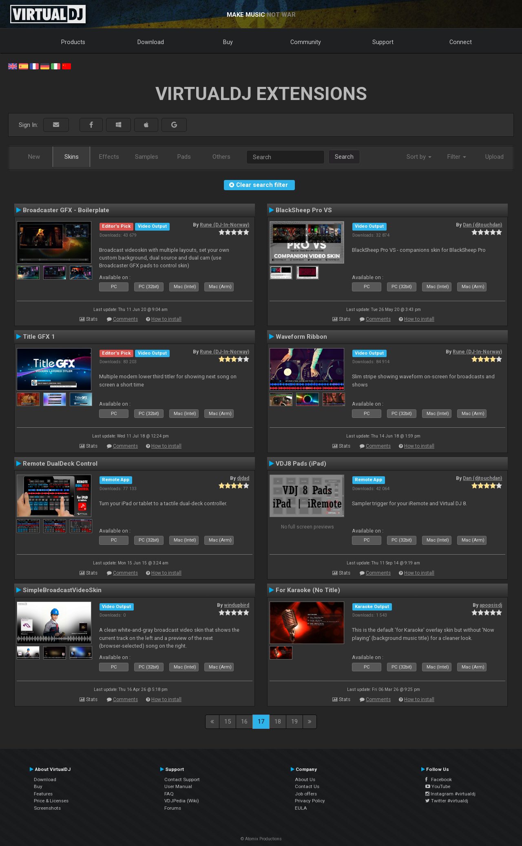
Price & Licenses (51, 801)
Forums (172, 808)
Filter (456, 156)
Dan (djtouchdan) (482, 225)
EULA (301, 808)
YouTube (437, 786)
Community (305, 42)
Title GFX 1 (39, 336)
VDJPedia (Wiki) (181, 801)
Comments (125, 319)
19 (294, 721)
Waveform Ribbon (301, 336)
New (34, 156)
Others (221, 156)
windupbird (236, 605)
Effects (109, 156)
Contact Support (182, 779)
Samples (146, 156)
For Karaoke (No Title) (308, 590)
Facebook (438, 779)
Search (344, 156)
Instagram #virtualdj (450, 794)
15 (227, 721)
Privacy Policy (310, 801)
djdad (243, 478)
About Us (305, 779)
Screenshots (47, 808)
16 (244, 721)
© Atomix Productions (261, 839)
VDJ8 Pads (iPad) (301, 463)
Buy (228, 42)
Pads (184, 156)
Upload (494, 156)
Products (73, 42)
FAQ (169, 794)
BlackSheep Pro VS (304, 210)
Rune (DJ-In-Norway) (224, 225)
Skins (71, 156)
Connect (460, 42)
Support (383, 42)
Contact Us (307, 786)
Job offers (306, 794)
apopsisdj (491, 605)
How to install (166, 319)
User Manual (178, 786)
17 (261, 721)
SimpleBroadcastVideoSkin (62, 590)
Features (43, 794)
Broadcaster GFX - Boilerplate (66, 210)
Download (150, 42)
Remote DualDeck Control (60, 463)
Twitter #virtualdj (446, 801)
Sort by (419, 156)
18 (277, 721)
